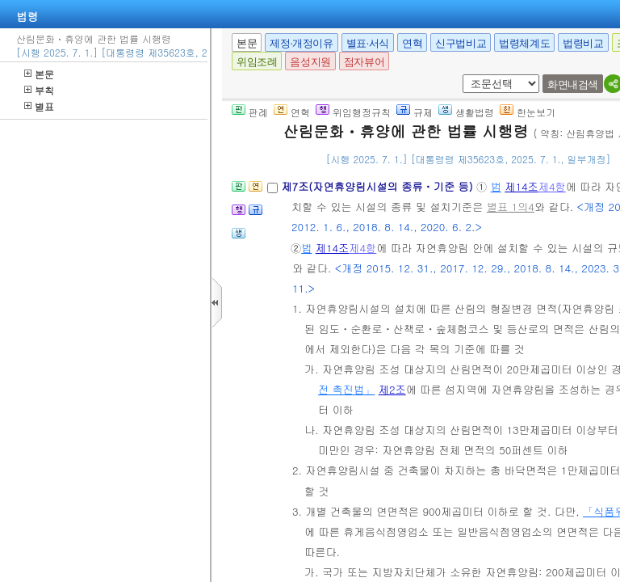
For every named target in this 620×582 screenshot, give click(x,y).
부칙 (39, 90)
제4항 (552, 186)
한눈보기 (527, 112)
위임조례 (257, 62)
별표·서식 (367, 43)
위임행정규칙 (353, 112)
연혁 (412, 43)
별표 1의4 (510, 206)
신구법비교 (460, 43)
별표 (39, 106)
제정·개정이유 (301, 43)
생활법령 (466, 112)
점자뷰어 (364, 62)
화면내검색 (572, 84)
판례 (250, 112)
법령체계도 (524, 43)
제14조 (521, 186)
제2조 (392, 389)
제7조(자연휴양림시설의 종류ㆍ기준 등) (378, 186)
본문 (39, 74)
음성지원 (310, 62)
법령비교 (583, 43)
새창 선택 (468, 74)
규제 (414, 112)
